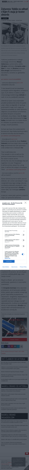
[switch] (23, 235)
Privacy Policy (23, 267)
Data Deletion (5, 267)
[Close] (26, 203)
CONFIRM (9, 261)
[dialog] (14, 235)
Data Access (14, 267)
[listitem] (14, 231)
